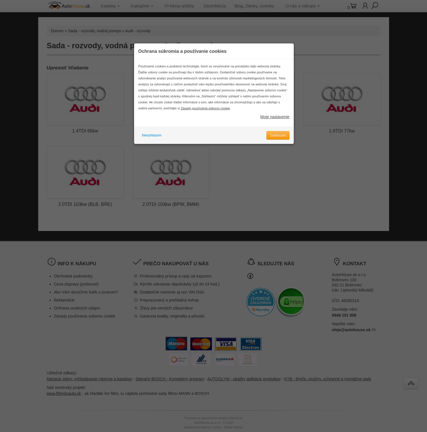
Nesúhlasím (152, 135)
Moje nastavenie (275, 116)
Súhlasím (278, 135)
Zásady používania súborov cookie (205, 108)
